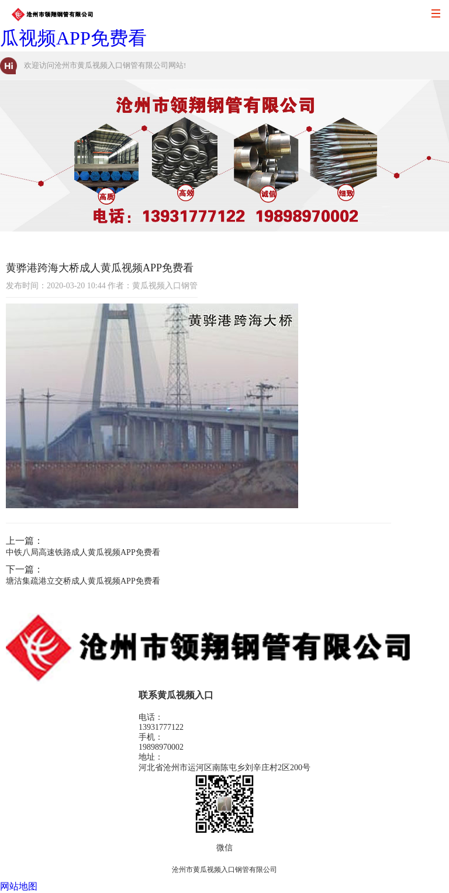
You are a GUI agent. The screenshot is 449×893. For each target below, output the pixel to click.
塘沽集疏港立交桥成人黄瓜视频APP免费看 (83, 581)
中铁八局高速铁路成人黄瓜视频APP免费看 (83, 552)
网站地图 (18, 886)
